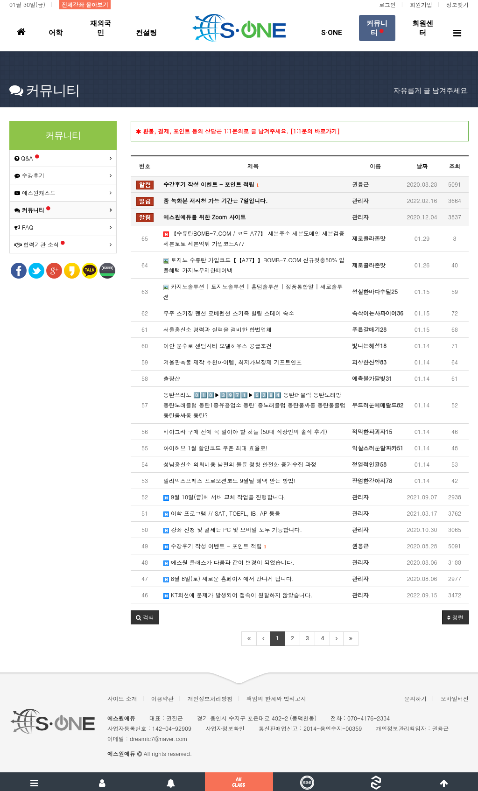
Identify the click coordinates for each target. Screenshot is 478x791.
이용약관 (162, 698)
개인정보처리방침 (210, 698)
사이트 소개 (122, 698)
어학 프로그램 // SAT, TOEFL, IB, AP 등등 (221, 513)
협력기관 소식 (39, 244)
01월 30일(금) (27, 4)
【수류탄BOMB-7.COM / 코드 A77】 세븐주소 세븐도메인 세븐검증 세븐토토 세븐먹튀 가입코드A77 (253, 238)
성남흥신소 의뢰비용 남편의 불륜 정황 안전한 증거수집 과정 (239, 464)
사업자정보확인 (225, 728)
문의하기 (415, 698)
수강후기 (29, 175)
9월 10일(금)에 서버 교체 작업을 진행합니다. (224, 497)
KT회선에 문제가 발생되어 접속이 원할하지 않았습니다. (237, 595)
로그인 (387, 4)
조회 (454, 166)
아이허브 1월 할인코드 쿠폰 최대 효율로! (215, 448)
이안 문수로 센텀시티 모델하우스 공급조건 (217, 346)
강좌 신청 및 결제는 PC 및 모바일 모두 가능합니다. (232, 529)
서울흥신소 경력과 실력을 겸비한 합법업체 (217, 329)
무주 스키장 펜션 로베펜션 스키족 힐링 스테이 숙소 (228, 313)
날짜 (422, 166)
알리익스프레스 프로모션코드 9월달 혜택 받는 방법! (229, 480)
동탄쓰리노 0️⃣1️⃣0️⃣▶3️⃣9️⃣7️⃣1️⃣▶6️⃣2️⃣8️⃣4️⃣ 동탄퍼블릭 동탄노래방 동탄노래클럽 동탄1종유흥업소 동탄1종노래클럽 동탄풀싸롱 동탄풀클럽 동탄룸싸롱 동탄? (254, 405)
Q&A (26, 158)
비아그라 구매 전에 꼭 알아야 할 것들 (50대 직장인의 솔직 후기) (245, 431)
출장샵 (171, 378)
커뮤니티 (32, 210)
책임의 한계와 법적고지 (276, 698)
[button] (145, 617)
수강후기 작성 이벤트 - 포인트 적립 (214, 546)
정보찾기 (457, 4)
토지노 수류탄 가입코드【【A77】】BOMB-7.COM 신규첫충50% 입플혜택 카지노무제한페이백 (253, 265)
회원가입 (421, 4)
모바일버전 (455, 698)
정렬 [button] (455, 617)
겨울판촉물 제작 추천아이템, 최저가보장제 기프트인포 (232, 362)
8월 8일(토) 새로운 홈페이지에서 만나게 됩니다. (228, 578)
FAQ (23, 227)
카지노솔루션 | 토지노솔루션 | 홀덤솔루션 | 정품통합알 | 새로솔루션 (253, 291)
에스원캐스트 (35, 192)
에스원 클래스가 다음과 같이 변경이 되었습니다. (229, 562)
